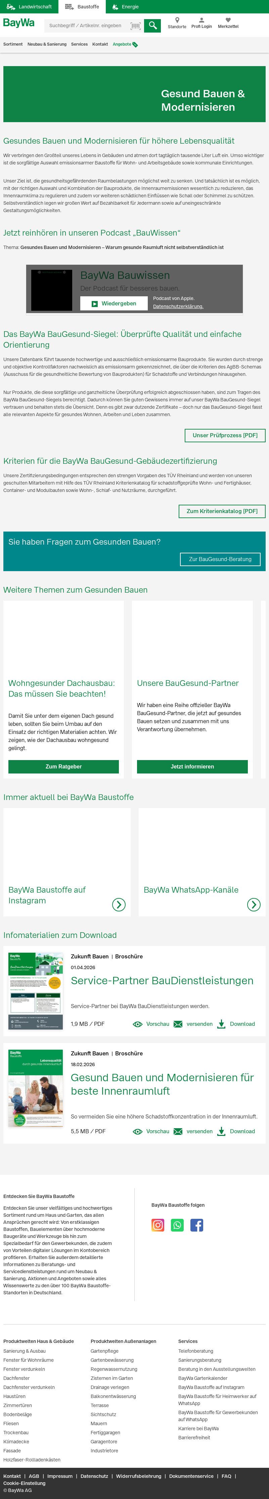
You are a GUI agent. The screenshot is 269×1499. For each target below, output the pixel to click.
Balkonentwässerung (113, 1396)
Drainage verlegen (110, 1387)
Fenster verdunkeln (24, 1369)
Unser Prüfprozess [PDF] (225, 435)
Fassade (12, 1451)
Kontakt (100, 44)
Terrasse (100, 1405)
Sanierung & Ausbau (24, 1351)
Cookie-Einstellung (24, 1483)
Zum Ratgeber (64, 766)
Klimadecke (16, 1442)
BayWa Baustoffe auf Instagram (211, 1387)
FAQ (226, 1476)
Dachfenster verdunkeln (29, 1387)
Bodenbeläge (17, 1414)
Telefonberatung (195, 1351)
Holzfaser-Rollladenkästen (31, 1460)
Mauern (99, 1423)
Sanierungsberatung (199, 1360)
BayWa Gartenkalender (202, 1378)
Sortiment (13, 44)
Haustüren (14, 1396)
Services (79, 44)
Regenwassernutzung (114, 1369)
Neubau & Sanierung (47, 44)
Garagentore (104, 1442)
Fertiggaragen (105, 1433)
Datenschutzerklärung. (178, 306)
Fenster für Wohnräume (28, 1360)
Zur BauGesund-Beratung (220, 559)
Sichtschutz (103, 1414)
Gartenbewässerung (112, 1360)
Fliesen (11, 1423)
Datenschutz (94, 1476)
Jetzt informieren (192, 766)
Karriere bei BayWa (198, 1429)
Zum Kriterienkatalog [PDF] (222, 511)
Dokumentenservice (191, 1476)
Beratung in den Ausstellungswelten (217, 1369)
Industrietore (104, 1451)
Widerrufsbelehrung (138, 1476)
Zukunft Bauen (90, 956)
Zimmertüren (17, 1405)
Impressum (60, 1476)
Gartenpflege (105, 1351)
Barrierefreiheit (194, 1438)
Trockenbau (16, 1433)
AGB (34, 1476)
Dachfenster (16, 1378)
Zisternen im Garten (112, 1378)
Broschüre (129, 956)
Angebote (122, 44)
